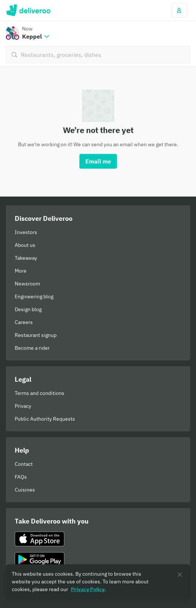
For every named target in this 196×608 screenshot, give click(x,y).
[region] (98, 581)
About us (25, 245)
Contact (24, 464)
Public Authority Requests (45, 418)
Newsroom (27, 283)
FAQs (21, 477)
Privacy (23, 406)
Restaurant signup (36, 335)
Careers (24, 322)
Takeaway (26, 258)
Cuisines (25, 489)
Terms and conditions (39, 393)
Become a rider (32, 348)
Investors (26, 232)
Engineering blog (34, 296)
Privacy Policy (87, 589)
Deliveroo (28, 10)
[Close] (179, 574)
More (20, 270)
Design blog (28, 309)
